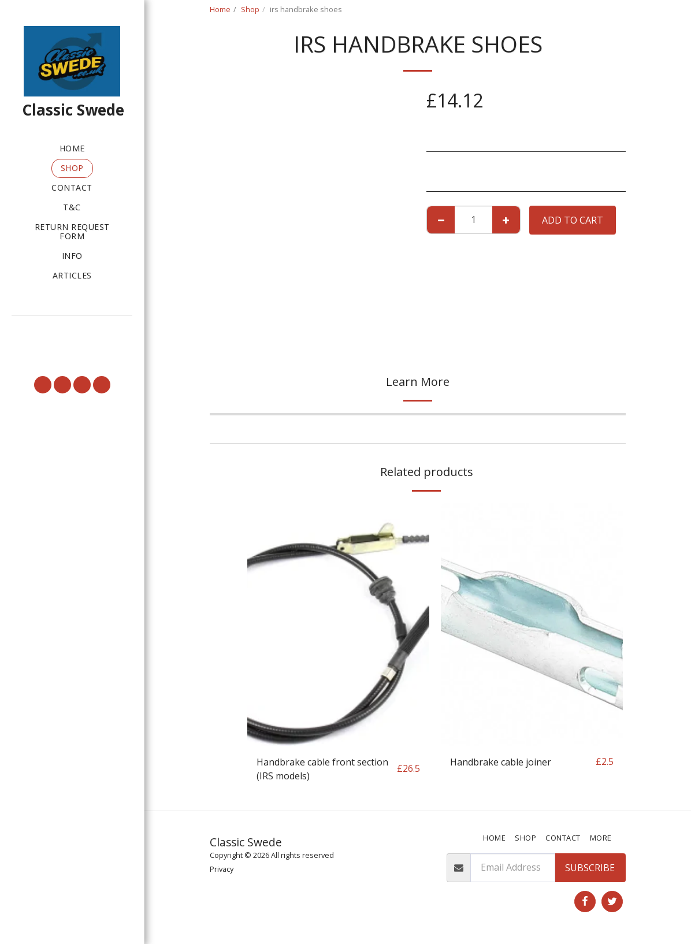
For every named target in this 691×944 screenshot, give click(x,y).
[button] (72, 331)
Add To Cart (572, 220)
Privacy (221, 869)
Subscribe (590, 867)
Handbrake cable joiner (500, 762)
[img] (338, 624)
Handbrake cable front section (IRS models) (322, 769)
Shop (250, 9)
